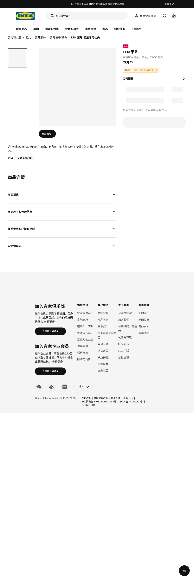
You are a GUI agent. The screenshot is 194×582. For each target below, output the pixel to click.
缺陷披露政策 (101, 398)
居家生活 (123, 351)
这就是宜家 (125, 313)
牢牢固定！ (145, 333)
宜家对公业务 (85, 339)
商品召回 (144, 326)
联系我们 (103, 326)
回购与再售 (84, 359)
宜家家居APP (85, 313)
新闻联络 (144, 319)
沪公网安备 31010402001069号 (98, 401)
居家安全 (103, 313)
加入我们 (123, 319)
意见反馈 (123, 357)
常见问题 (103, 344)
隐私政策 (86, 398)
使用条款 (115, 398)
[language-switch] (83, 386)
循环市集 (82, 352)
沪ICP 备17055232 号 (131, 401)
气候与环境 (125, 337)
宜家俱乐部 (84, 333)
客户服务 (103, 319)
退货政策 (103, 351)
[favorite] (184, 52)
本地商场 (82, 319)
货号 (10, 158)
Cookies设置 (88, 405)
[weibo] (52, 387)
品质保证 (103, 357)
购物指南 (103, 364)
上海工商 (128, 398)
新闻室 (143, 313)
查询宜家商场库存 (156, 110)
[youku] (65, 387)
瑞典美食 (82, 346)
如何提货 (128, 78)
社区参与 (123, 344)
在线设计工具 (85, 326)
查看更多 (49, 321)
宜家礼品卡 (104, 370)
